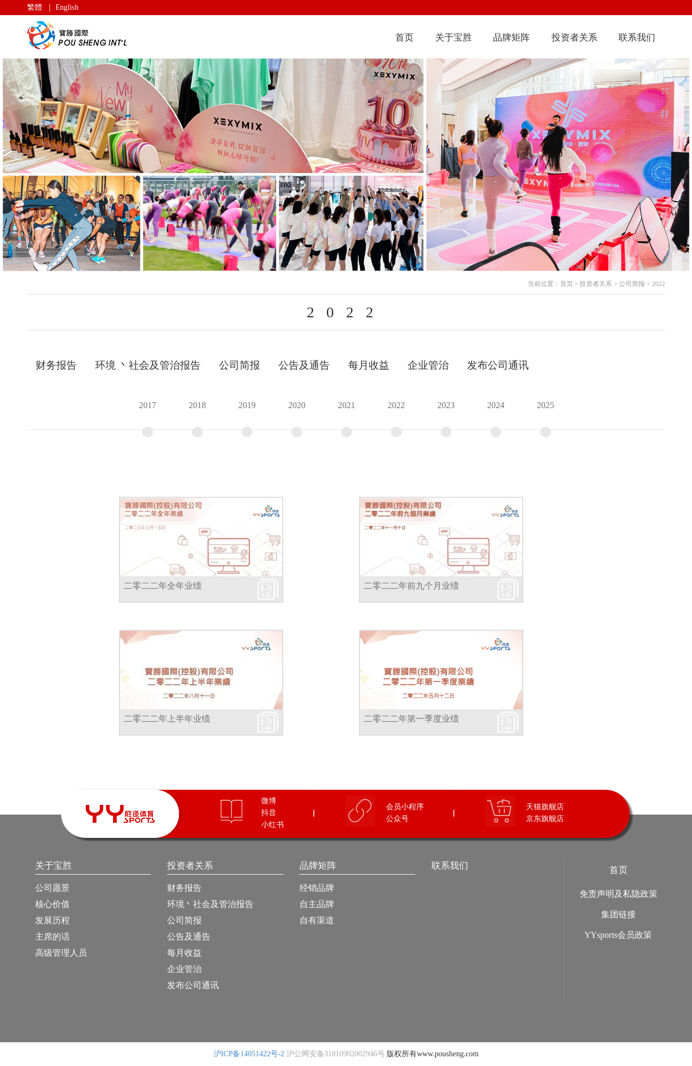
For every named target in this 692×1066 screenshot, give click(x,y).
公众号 (397, 819)
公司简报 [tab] (239, 365)
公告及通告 (188, 936)
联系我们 (636, 37)
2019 (247, 419)
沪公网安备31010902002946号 (336, 1054)
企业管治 (184, 969)
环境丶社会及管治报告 (210, 904)
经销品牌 (317, 887)
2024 (495, 419)
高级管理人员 (61, 952)
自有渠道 (317, 920)
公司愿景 (52, 887)
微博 (268, 801)
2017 (147, 419)
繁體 (34, 7)
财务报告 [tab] (56, 365)
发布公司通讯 (193, 985)
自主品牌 (317, 904)
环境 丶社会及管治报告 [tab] (148, 365)
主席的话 (52, 936)
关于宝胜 (453, 37)
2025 (545, 419)
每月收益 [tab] (368, 365)
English (67, 7)
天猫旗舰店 (545, 807)
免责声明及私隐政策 (618, 893)
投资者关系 (574, 37)
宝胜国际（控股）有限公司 (78, 35)
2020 (296, 419)
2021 (346, 419)
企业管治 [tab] (428, 365)
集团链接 (618, 914)
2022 (658, 284)
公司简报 (632, 284)
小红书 (272, 825)
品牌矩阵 (511, 37)
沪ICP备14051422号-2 (249, 1054)
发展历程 (52, 920)
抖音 (268, 813)
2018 (197, 419)
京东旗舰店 (545, 819)
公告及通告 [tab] (304, 365)
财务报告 (184, 887)
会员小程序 (405, 807)
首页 (404, 37)
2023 (446, 419)
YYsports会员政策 (618, 935)
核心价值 (52, 904)
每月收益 (184, 952)
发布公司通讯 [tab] (498, 365)
